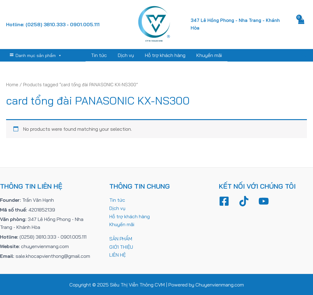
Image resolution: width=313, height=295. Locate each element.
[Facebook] (224, 201)
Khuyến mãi (207, 55)
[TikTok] (244, 201)
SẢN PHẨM (120, 238)
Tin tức (101, 55)
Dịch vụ (126, 55)
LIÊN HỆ (117, 254)
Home (12, 84)
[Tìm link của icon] (304, 55)
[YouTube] (263, 201)
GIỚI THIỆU (121, 246)
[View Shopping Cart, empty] (301, 24)
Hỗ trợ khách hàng (164, 55)
